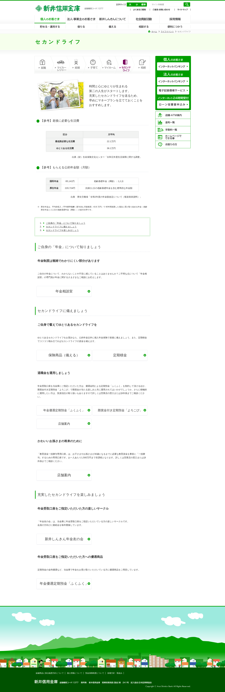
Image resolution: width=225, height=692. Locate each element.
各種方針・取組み (114, 673)
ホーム (154, 31)
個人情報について (74, 673)
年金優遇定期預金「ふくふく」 (64, 410)
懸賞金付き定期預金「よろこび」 (120, 410)
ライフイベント (167, 31)
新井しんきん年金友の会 (64, 539)
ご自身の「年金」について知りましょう (65, 223)
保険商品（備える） (64, 355)
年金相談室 (64, 291)
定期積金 (120, 355)
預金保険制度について (94, 673)
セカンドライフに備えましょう (61, 226)
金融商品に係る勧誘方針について (50, 673)
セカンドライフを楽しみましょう (62, 230)
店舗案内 (64, 423)
